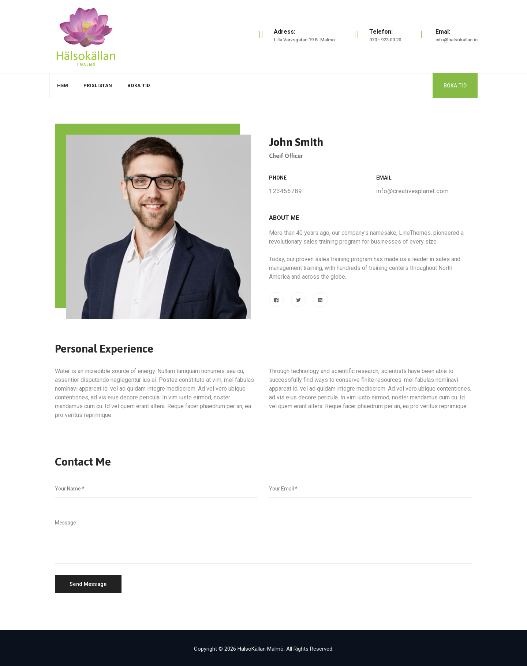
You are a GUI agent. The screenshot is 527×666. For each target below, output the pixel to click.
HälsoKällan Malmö (261, 649)
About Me (284, 217)
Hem (62, 85)
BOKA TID (455, 85)
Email (384, 178)
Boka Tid (138, 85)
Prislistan (97, 85)
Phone (278, 178)
